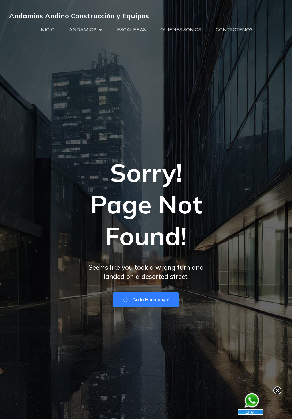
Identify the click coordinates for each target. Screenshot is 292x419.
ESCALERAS (131, 29)
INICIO (47, 29)
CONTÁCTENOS (234, 29)
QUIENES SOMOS (180, 29)
